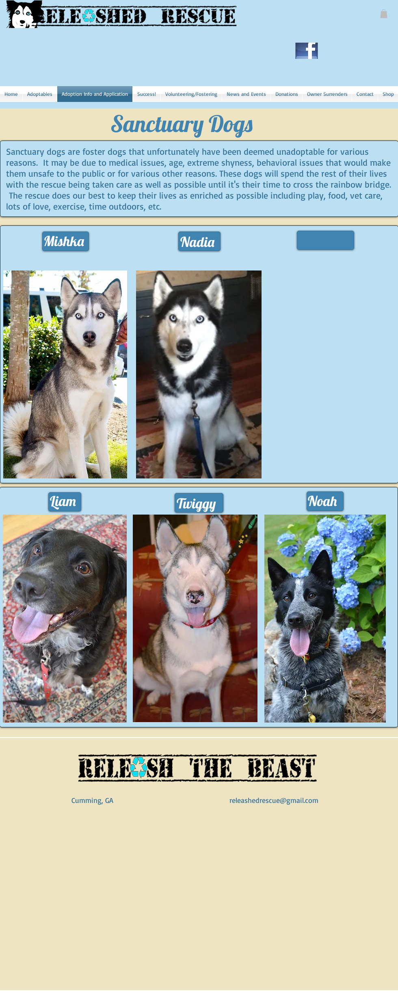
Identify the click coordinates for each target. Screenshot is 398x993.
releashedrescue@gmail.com (273, 800)
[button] (383, 13)
